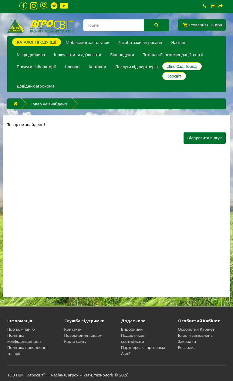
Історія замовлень (195, 335)
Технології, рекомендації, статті (173, 54)
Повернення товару (83, 335)
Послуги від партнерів (136, 66)
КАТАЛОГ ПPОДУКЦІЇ (36, 42)
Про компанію (21, 329)
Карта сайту (75, 341)
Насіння (178, 42)
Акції (125, 353)
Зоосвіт (174, 76)
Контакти (97, 66)
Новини (72, 66)
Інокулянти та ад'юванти (77, 54)
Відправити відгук (204, 138)
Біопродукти (122, 54)
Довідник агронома (35, 86)
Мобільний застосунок (87, 42)
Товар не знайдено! (50, 104)
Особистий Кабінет (196, 329)
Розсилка (187, 347)
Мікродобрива (31, 54)
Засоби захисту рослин (140, 42)
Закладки (187, 341)
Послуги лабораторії (36, 66)
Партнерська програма (143, 347)
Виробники (132, 329)
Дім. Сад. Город (182, 66)
